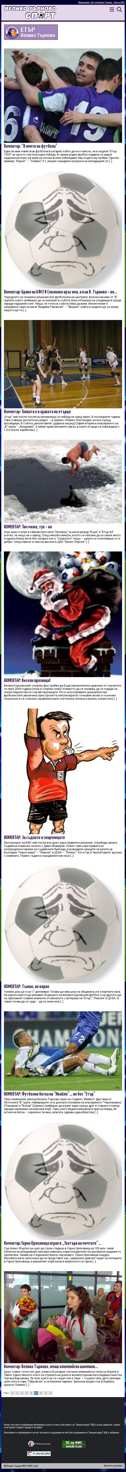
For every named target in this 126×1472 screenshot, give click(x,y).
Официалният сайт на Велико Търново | (96, 2)
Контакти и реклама (113, 1465)
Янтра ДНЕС (120, 2)
